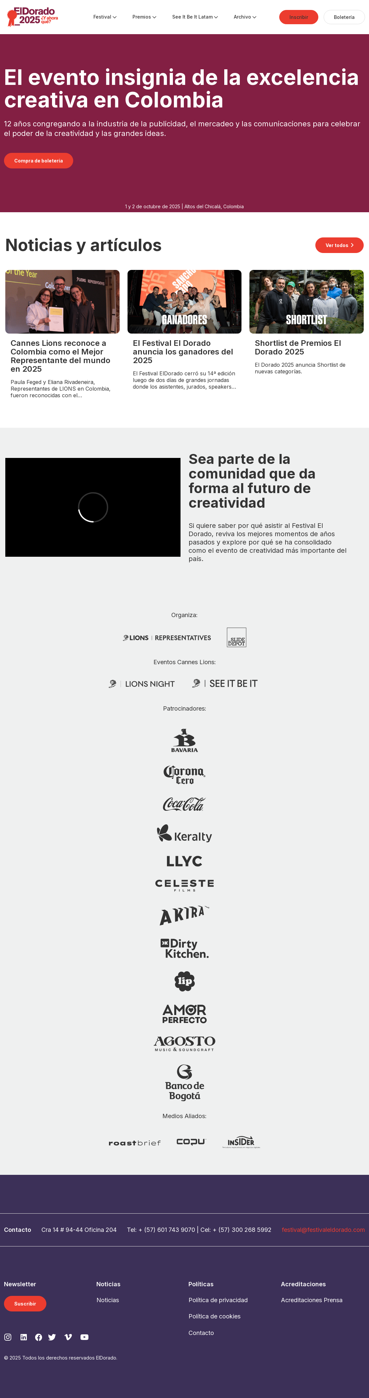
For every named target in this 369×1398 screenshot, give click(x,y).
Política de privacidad (218, 1300)
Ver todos (337, 245)
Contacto (201, 1332)
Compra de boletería (38, 160)
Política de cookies (214, 1316)
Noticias (107, 1300)
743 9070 (182, 1229)
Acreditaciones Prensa (312, 1300)
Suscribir (25, 1303)
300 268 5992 (252, 1229)
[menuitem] (102, 17)
